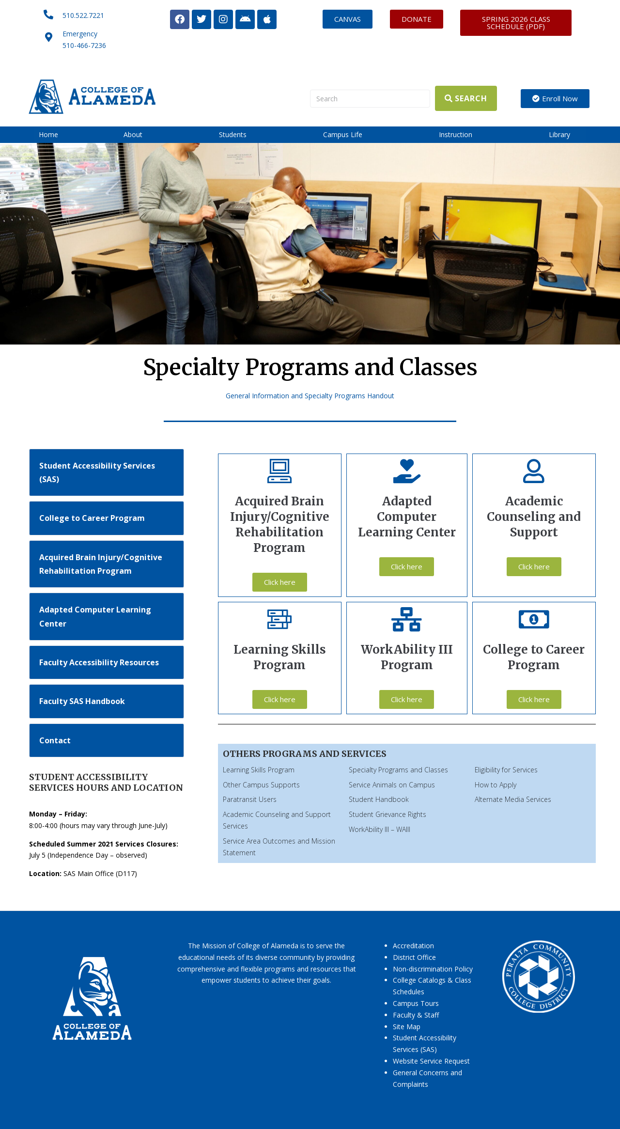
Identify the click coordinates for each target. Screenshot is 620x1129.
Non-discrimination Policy (433, 968)
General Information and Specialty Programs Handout (310, 395)
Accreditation (413, 945)
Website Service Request (431, 1061)
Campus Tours (416, 1003)
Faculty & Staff (416, 1014)
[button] (138, 134)
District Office (414, 957)
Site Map (406, 1026)
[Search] (370, 99)
